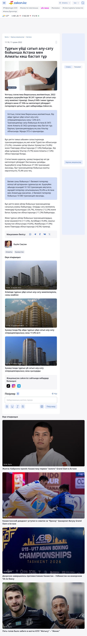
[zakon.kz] (17, 3)
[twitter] (50, 234)
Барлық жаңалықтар (17, 37)
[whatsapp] (30, 234)
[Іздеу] (83, 3)
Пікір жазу (51, 406)
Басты (7, 37)
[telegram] (35, 234)
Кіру (55, 394)
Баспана (29, 37)
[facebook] (40, 234)
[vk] (45, 234)
